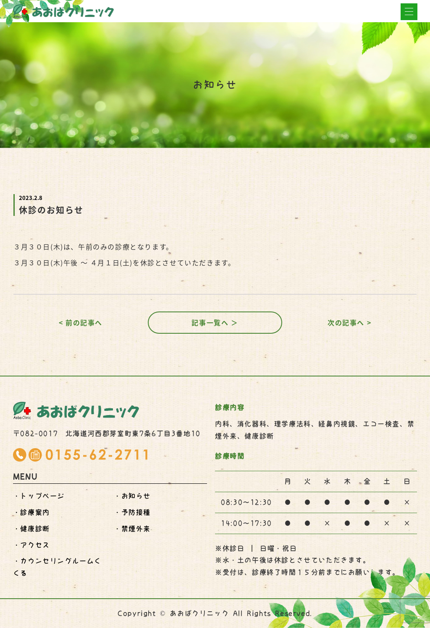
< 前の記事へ (80, 322)
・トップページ (39, 496)
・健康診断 (31, 528)
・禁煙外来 (132, 528)
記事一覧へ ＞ (214, 322)
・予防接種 (132, 512)
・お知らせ (132, 496)
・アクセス (31, 545)
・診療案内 (31, 512)
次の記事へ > (349, 322)
